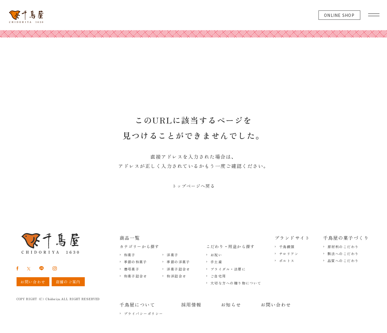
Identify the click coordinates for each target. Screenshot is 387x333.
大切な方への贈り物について (236, 283)
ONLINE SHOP (339, 15)
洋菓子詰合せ (178, 269)
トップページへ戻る (193, 186)
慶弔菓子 (131, 269)
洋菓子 (172, 255)
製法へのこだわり (343, 254)
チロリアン (289, 254)
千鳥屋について (137, 304)
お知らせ (231, 304)
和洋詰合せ (176, 276)
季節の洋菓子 (178, 262)
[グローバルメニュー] (373, 13)
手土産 (216, 262)
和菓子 (130, 255)
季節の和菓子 (135, 262)
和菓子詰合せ (135, 276)
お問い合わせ (276, 304)
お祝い (216, 255)
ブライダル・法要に (228, 269)
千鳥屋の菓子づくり (346, 237)
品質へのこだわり (343, 261)
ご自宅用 (218, 276)
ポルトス (287, 261)
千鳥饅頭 (287, 247)
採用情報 (191, 304)
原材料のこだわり (343, 247)
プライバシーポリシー (143, 313)
